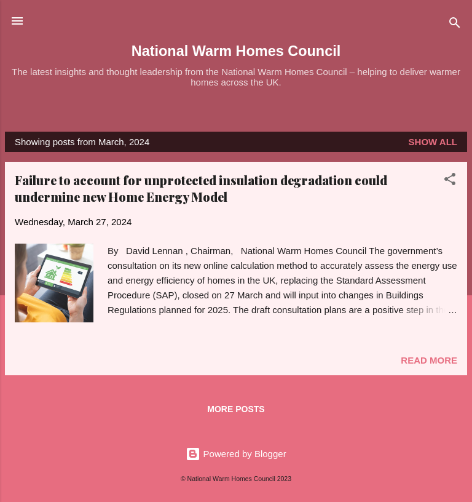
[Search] (454, 25)
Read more (429, 360)
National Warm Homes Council (236, 51)
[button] (449, 181)
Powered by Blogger (236, 453)
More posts (235, 409)
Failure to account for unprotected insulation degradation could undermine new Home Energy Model (201, 188)
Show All (433, 142)
